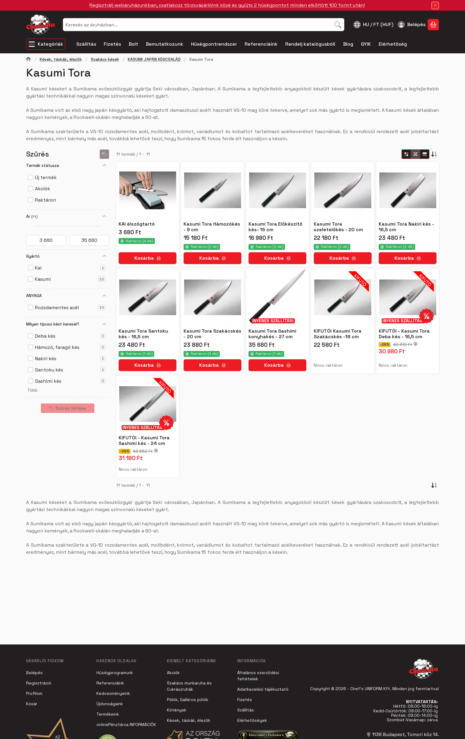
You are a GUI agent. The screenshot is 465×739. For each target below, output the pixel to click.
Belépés (34, 672)
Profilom (34, 693)
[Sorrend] (434, 154)
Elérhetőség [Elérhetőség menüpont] (393, 44)
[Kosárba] (147, 258)
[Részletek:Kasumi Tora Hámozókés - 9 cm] (212, 190)
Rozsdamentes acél (70, 307)
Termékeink (107, 714)
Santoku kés (70, 370)
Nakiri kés (70, 358)
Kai (70, 268)
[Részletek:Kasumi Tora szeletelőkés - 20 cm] (342, 190)
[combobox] (203, 24)
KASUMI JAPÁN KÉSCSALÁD (154, 59)
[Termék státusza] (104, 165)
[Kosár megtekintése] (433, 24)
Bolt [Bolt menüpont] (133, 44)
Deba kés (70, 336)
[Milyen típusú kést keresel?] (104, 324)
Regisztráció (38, 683)
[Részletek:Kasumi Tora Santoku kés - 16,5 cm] (147, 297)
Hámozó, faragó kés (70, 347)
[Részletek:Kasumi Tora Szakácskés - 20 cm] (212, 297)
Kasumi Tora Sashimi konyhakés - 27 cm (272, 334)
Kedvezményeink (113, 693)
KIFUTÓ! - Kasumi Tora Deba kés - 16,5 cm (404, 334)
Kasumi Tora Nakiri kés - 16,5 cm (406, 227)
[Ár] (104, 216)
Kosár (31, 703)
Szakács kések (105, 59)
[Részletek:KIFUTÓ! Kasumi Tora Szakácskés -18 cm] (342, 297)
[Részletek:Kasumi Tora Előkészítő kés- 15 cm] (277, 190)
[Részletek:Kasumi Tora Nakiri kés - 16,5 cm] (407, 190)
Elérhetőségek (252, 720)
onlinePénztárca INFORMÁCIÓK (126, 724)
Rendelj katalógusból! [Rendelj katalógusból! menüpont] (310, 44)
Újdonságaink (109, 703)
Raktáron (45, 200)
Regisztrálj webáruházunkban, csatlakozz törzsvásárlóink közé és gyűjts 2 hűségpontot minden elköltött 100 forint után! (227, 5)
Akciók (42, 189)
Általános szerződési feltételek (258, 675)
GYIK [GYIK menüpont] (366, 44)
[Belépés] (412, 24)
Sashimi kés (70, 381)
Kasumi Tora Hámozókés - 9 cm (212, 227)
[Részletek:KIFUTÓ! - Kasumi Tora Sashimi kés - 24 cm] (147, 404)
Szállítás (245, 710)
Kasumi (70, 279)
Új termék (46, 177)
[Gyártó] (104, 256)
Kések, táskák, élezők (61, 59)
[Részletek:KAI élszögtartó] (147, 190)
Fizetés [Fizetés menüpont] (112, 44)
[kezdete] (46, 240)
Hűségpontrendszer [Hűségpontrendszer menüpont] (214, 44)
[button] (32, 390)
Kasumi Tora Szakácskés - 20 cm (212, 334)
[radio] (406, 154)
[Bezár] (435, 5)
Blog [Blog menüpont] (348, 44)
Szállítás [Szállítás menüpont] (86, 44)
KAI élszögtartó (137, 224)
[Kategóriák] (45, 44)
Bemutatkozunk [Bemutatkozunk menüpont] (164, 44)
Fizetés (244, 699)
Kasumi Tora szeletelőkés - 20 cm (338, 227)
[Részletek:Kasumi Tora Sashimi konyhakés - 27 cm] (277, 297)
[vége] (89, 240)
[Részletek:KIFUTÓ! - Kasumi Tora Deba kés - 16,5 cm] (407, 297)
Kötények (176, 710)
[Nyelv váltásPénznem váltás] (373, 24)
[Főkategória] (28, 60)
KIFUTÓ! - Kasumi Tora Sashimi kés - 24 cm (144, 440)
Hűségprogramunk (114, 672)
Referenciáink (110, 683)
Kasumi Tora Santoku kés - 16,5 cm (143, 334)
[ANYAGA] (104, 296)
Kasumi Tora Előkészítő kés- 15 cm (275, 227)
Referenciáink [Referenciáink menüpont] (261, 44)
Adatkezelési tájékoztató (263, 689)
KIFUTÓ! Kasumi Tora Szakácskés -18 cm (338, 334)
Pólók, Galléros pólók (187, 699)
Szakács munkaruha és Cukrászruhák (189, 686)
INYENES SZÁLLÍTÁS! (273, 320)
